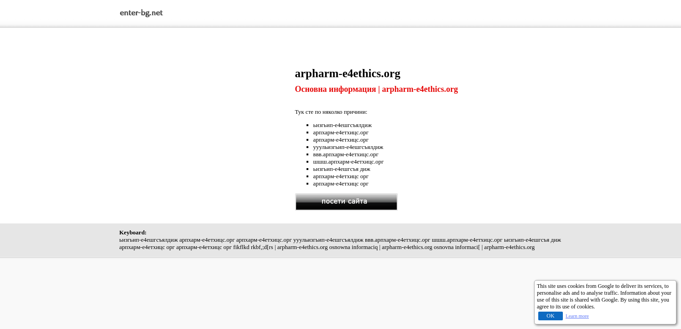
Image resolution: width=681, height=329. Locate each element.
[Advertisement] (207, 131)
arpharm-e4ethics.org (347, 73)
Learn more (577, 315)
